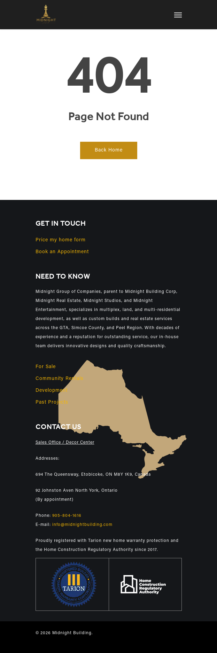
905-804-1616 (67, 516)
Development (52, 390)
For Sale (46, 367)
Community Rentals (60, 378)
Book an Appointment (62, 252)
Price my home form (61, 240)
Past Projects (52, 402)
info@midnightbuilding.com (82, 525)
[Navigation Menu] (178, 14)
